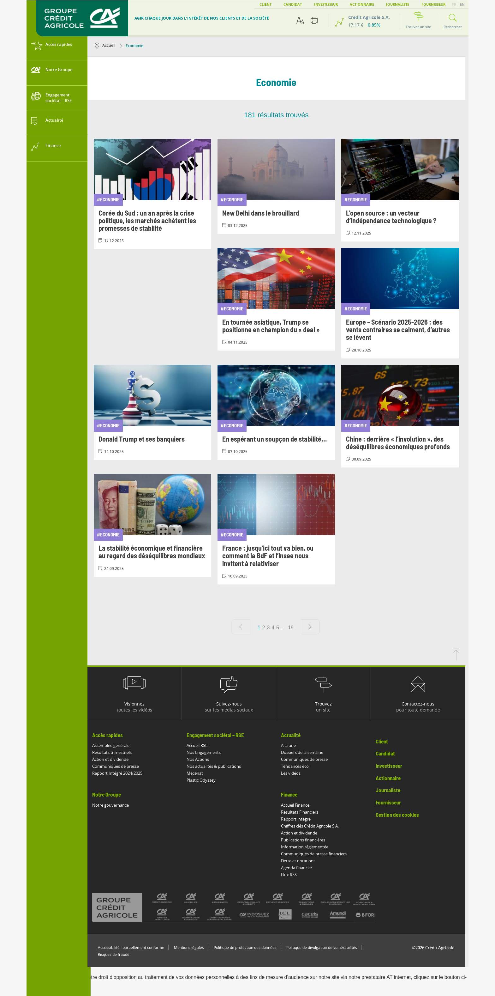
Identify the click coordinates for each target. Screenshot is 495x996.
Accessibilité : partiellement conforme (134, 947)
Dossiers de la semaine (305, 752)
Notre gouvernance (113, 805)
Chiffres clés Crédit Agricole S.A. (313, 826)
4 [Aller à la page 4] (276, 627)
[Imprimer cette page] (314, 20)
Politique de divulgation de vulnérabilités (324, 947)
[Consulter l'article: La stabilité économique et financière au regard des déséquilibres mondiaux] (155, 525)
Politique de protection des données (248, 947)
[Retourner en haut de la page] (459, 658)
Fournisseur (433, 4)
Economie (134, 45)
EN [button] (462, 4)
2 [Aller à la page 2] (266, 627)
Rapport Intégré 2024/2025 (120, 773)
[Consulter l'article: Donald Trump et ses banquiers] (155, 412)
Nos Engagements (207, 752)
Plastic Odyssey (204, 780)
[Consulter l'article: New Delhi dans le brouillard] (279, 186)
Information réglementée (308, 847)
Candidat (292, 4)
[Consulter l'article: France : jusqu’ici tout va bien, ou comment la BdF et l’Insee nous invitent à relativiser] (279, 529)
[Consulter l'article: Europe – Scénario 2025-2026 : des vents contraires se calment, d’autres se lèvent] (403, 303)
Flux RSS (292, 874)
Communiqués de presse (118, 766)
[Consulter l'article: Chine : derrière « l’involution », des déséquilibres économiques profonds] (403, 416)
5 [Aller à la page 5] (280, 627)
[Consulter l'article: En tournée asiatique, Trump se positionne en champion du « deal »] (279, 299)
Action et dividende (113, 759)
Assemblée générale (114, 745)
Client (265, 4)
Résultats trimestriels (115, 752)
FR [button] (454, 4)
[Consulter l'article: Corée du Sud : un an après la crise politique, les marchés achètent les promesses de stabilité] (155, 194)
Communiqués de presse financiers (317, 854)
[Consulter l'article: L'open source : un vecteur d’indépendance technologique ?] (403, 190)
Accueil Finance (298, 805)
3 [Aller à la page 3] (271, 627)
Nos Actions (201, 759)
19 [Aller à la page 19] (294, 627)
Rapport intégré (299, 819)
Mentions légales (192, 947)
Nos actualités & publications (217, 766)
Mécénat (198, 773)
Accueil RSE (200, 745)
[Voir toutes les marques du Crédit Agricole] (248, 907)
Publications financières (306, 840)
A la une (291, 745)
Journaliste (397, 4)
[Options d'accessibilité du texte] (300, 20)
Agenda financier (300, 868)
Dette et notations (301, 861)
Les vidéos (294, 773)
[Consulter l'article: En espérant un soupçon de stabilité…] (279, 412)
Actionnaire (362, 4)
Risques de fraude (117, 954)
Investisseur (326, 4)
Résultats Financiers (303, 812)
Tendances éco (298, 766)
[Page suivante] (313, 627)
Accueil (108, 45)
